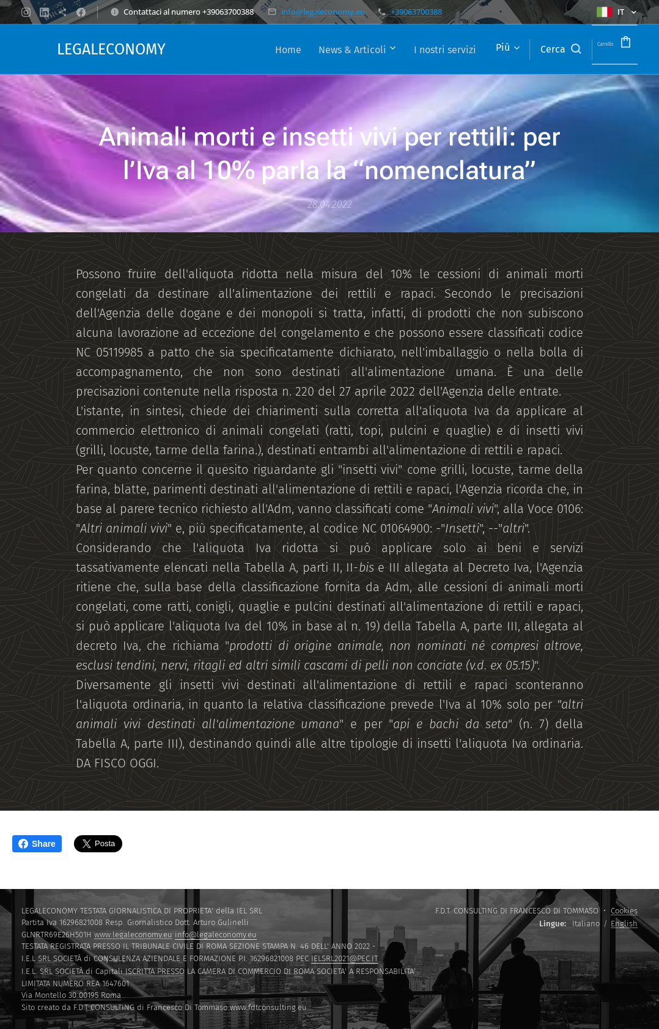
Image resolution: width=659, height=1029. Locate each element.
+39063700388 (416, 11)
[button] (536, 49)
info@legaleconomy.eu (323, 11)
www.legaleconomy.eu (133, 934)
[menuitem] (253, 49)
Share (37, 844)
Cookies (624, 910)
